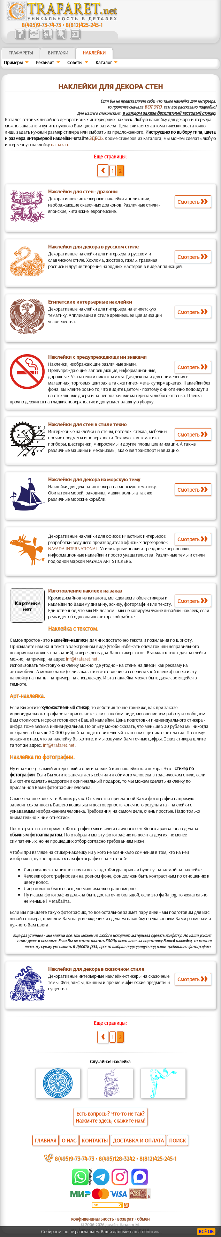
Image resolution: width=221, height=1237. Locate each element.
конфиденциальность (92, 1219)
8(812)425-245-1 (84, 24)
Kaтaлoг (104, 62)
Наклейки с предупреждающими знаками (97, 357)
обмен (143, 1219)
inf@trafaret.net (82, 659)
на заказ (59, 144)
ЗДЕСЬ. (96, 138)
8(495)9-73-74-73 (41, 24)
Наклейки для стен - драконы (82, 191)
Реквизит (45, 62)
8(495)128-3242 (117, 1158)
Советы (74, 62)
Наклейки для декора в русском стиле (93, 246)
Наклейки (94, 53)
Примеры (13, 62)
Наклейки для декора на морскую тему (94, 479)
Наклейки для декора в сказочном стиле (96, 969)
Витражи (58, 53)
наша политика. (146, 1231)
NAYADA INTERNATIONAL (73, 548)
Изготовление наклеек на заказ (85, 591)
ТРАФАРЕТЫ (21, 53)
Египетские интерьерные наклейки (90, 302)
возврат (125, 1219)
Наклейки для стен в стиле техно (87, 424)
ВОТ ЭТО (152, 107)
